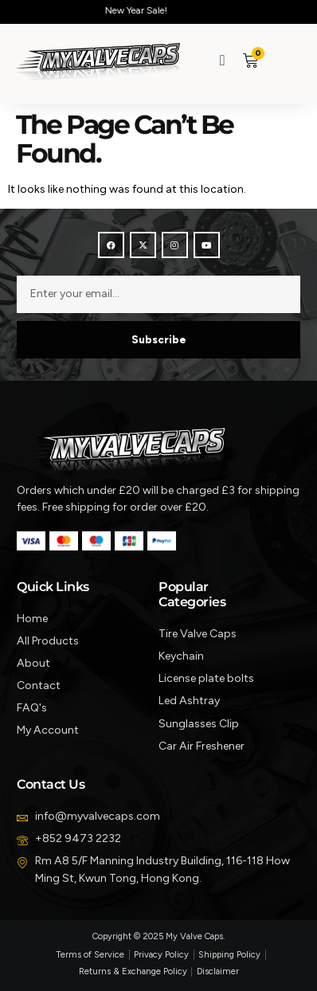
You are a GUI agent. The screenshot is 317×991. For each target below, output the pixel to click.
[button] (280, 60)
